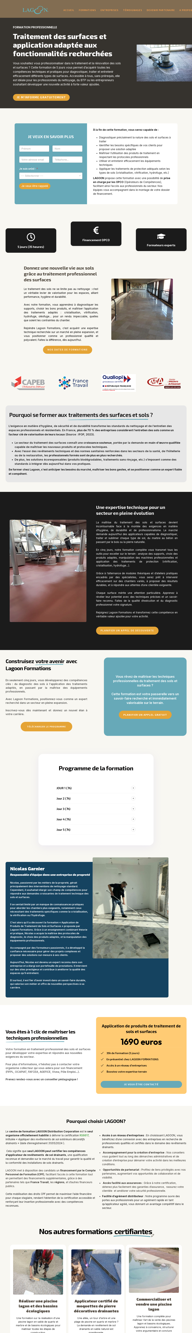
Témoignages (132, 10)
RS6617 (84, 1135)
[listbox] (51, 175)
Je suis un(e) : (28, 168)
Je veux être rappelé (34, 186)
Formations (87, 10)
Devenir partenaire (161, 10)
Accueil (68, 10)
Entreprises (110, 10)
